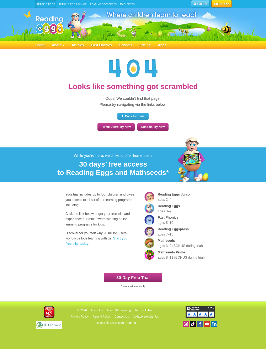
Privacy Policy (79, 316)
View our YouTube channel (207, 324)
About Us (97, 310)
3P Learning (49, 325)
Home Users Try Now (116, 126)
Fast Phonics (101, 45)
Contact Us (122, 316)
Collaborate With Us (146, 316)
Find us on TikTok (193, 324)
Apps (162, 45)
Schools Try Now (153, 126)
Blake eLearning (49, 312)
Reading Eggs (46, 4)
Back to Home (132, 116)
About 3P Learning (119, 310)
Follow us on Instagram (186, 324)
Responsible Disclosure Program (115, 322)
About (58, 45)
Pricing (145, 45)
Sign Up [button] (221, 4)
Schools (125, 45)
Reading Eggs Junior (72, 4)
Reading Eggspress (103, 4)
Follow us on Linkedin (214, 324)
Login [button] (200, 4)
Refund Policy (102, 316)
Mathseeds (127, 4)
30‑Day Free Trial (133, 277)
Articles (78, 45)
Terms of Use (143, 310)
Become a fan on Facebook (200, 324)
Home (39, 45)
